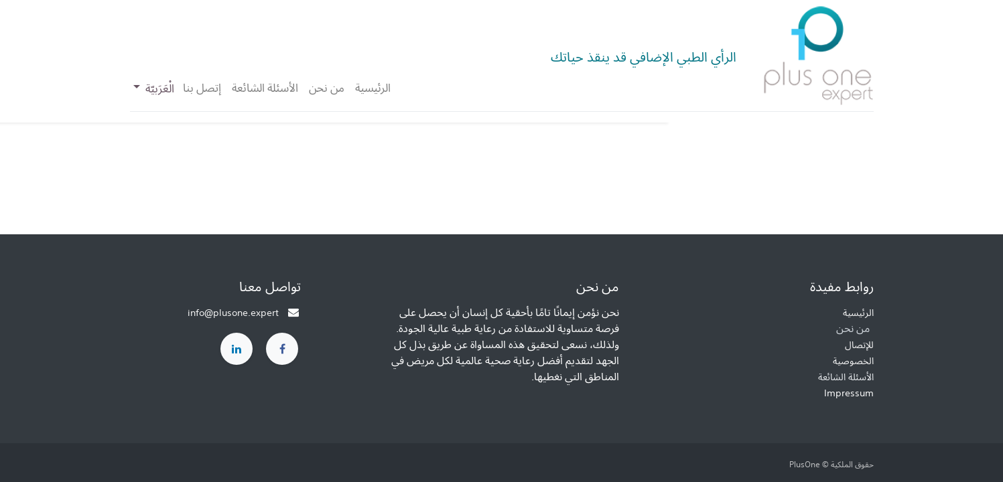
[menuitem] (373, 88)
